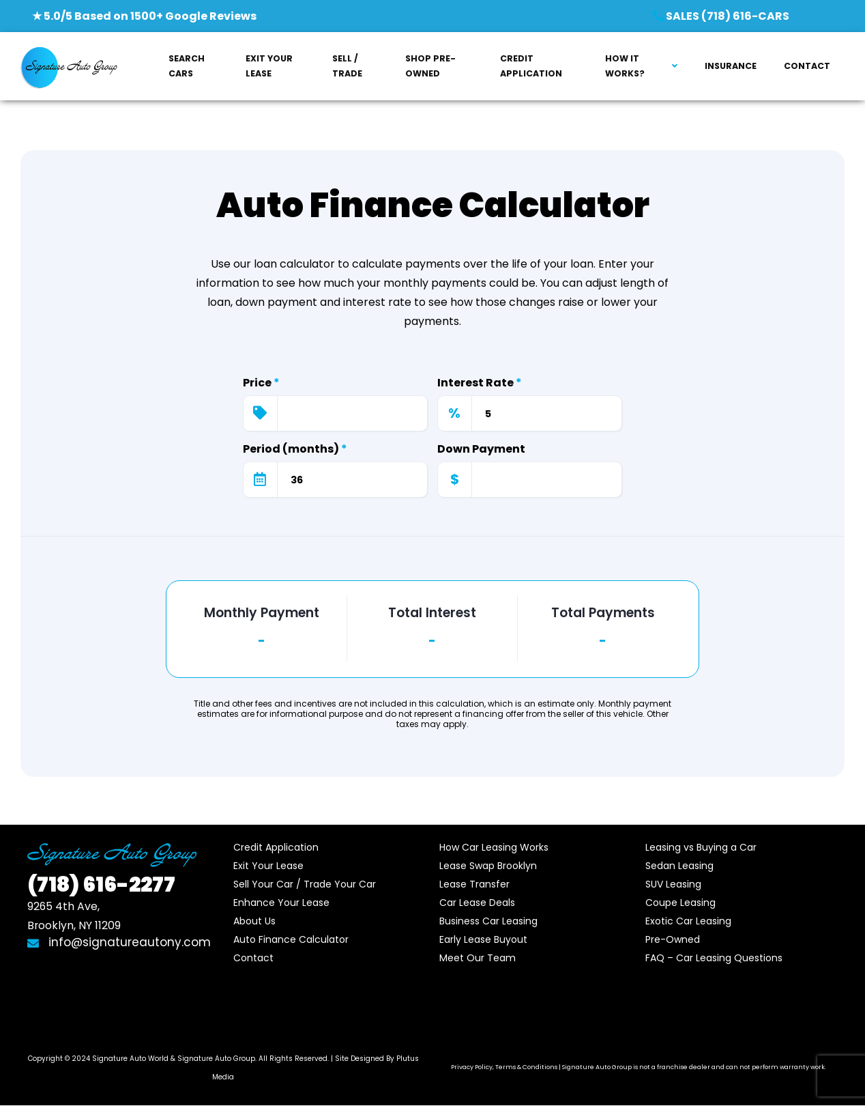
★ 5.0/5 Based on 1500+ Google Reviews (144, 16)
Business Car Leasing (488, 921)
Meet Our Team (477, 958)
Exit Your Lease (268, 866)
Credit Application (276, 847)
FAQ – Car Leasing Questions (713, 958)
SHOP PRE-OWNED (430, 66)
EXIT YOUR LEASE (269, 66)
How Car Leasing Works (493, 847)
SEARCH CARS (186, 66)
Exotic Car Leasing (688, 921)
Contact (253, 958)
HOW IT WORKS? (625, 66)
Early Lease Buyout (483, 939)
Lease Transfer (474, 884)
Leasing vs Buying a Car (701, 847)
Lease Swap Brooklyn (488, 866)
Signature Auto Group (216, 1058)
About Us (254, 921)
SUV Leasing (673, 884)
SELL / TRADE (347, 66)
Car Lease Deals (477, 902)
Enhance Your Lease (281, 902)
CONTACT (807, 66)
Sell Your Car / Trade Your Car (304, 884)
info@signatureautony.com (119, 942)
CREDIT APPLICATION (531, 66)
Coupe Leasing (680, 902)
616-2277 (101, 884)
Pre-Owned (672, 939)
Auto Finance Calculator (291, 939)
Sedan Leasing (679, 866)
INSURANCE (731, 66)
